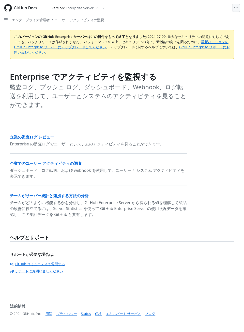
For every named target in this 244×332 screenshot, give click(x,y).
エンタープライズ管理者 (31, 19)
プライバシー (66, 313)
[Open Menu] (236, 8)
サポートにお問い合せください (36, 271)
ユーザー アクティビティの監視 (79, 19)
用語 (49, 313)
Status (86, 313)
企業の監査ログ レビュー (32, 137)
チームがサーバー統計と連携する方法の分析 (49, 195)
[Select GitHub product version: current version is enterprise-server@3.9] (78, 8)
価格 (98, 313)
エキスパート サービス (123, 313)
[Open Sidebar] (6, 20)
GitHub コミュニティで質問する (37, 264)
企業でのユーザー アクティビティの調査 (46, 163)
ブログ (150, 313)
